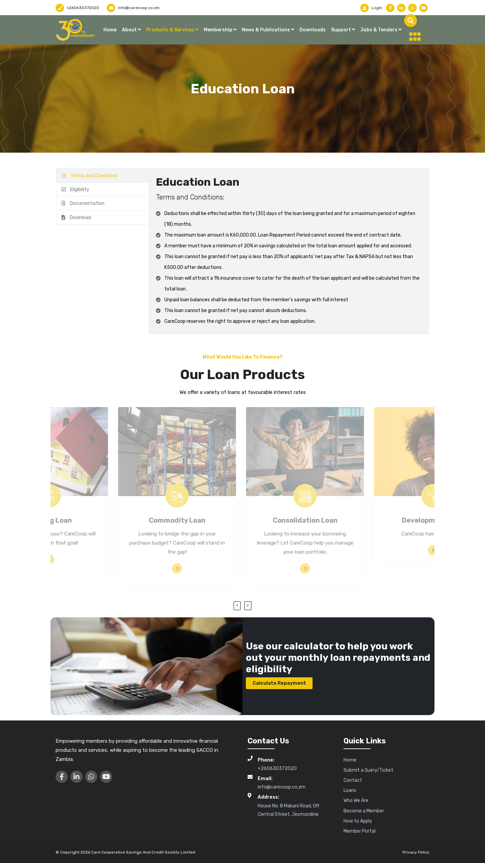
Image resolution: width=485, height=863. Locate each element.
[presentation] (237, 606)
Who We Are (356, 800)
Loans (350, 790)
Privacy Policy (415, 852)
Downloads (312, 30)
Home (110, 30)
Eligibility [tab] (75, 189)
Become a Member (364, 811)
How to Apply (358, 821)
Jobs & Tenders (379, 30)
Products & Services (170, 30)
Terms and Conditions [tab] (90, 176)
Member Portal (360, 831)
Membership (218, 30)
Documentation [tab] (83, 203)
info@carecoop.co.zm (133, 8)
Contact (353, 780)
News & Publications (266, 30)
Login (371, 8)
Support (341, 30)
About (130, 30)
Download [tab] (76, 217)
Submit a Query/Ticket (368, 770)
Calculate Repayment (279, 683)
